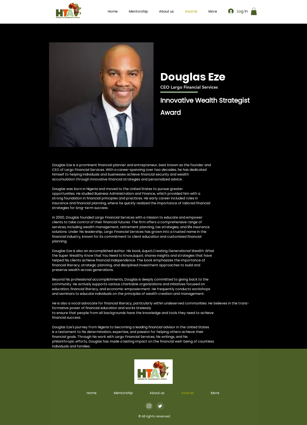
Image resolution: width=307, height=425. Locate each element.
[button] (215, 11)
